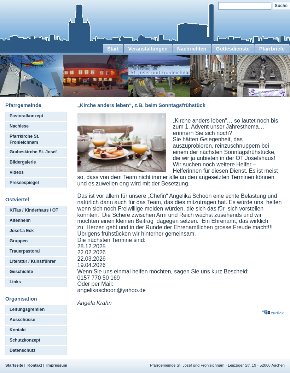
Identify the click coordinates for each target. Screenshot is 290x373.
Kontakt (18, 329)
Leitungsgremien (27, 309)
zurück (277, 313)
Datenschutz (22, 350)
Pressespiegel (24, 182)
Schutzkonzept (25, 340)
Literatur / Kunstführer (33, 261)
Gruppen (19, 240)
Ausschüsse (22, 319)
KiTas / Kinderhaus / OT (34, 210)
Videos (17, 172)
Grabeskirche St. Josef (33, 151)
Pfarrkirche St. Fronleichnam (24, 139)
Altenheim (20, 220)
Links (15, 281)
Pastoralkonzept (26, 115)
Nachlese (19, 126)
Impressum (56, 365)
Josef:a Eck (22, 230)
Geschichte (21, 271)
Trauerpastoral (25, 251)
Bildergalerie (23, 162)
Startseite (14, 365)
